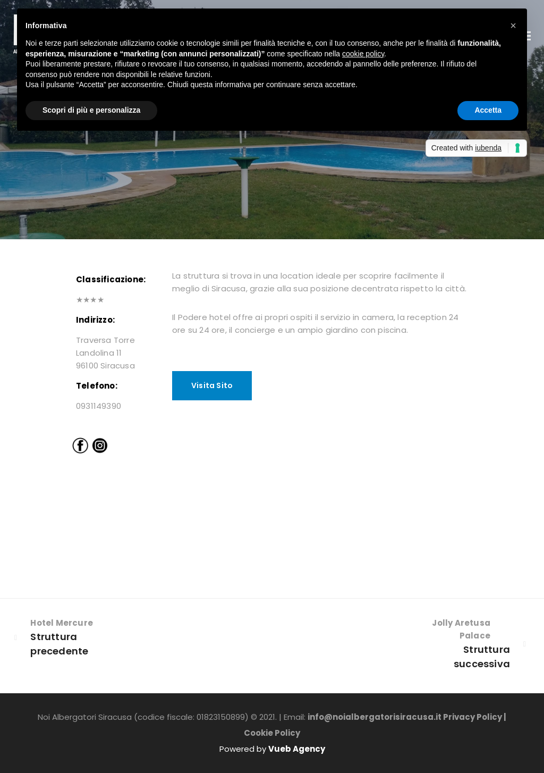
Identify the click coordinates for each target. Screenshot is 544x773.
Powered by (272, 748)
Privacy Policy (472, 716)
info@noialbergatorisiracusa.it (374, 716)
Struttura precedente (59, 647)
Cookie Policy (272, 732)
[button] (513, 25)
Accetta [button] (488, 110)
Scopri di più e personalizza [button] (91, 110)
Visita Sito (212, 385)
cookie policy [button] (363, 53)
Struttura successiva (482, 660)
